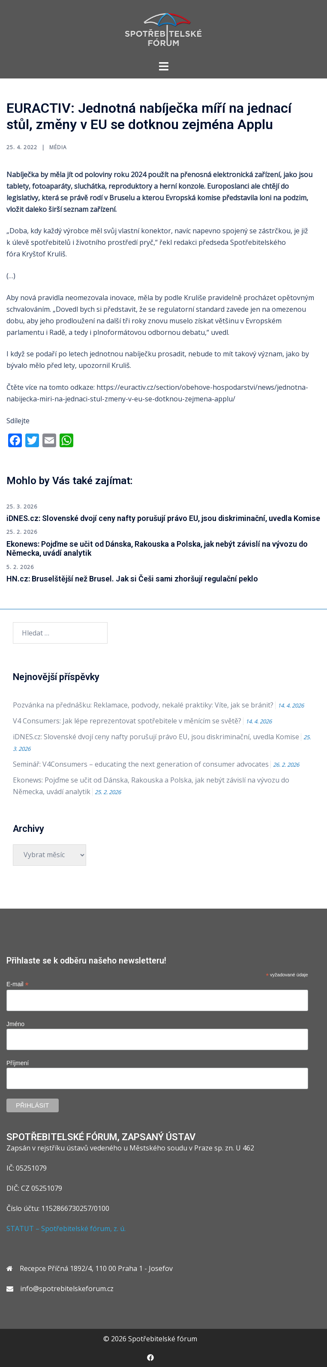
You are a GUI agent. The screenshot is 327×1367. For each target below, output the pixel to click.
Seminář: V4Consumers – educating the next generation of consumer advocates (141, 764)
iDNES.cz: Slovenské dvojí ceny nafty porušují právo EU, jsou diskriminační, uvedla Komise (163, 518)
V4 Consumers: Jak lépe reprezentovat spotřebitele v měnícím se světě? (127, 721)
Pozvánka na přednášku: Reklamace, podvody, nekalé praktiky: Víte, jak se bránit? (143, 705)
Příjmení (17, 1063)
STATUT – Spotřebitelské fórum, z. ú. (66, 1228)
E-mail (17, 984)
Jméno (15, 1024)
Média (58, 147)
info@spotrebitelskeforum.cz (67, 1288)
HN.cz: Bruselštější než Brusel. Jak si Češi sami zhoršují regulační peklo (132, 578)
